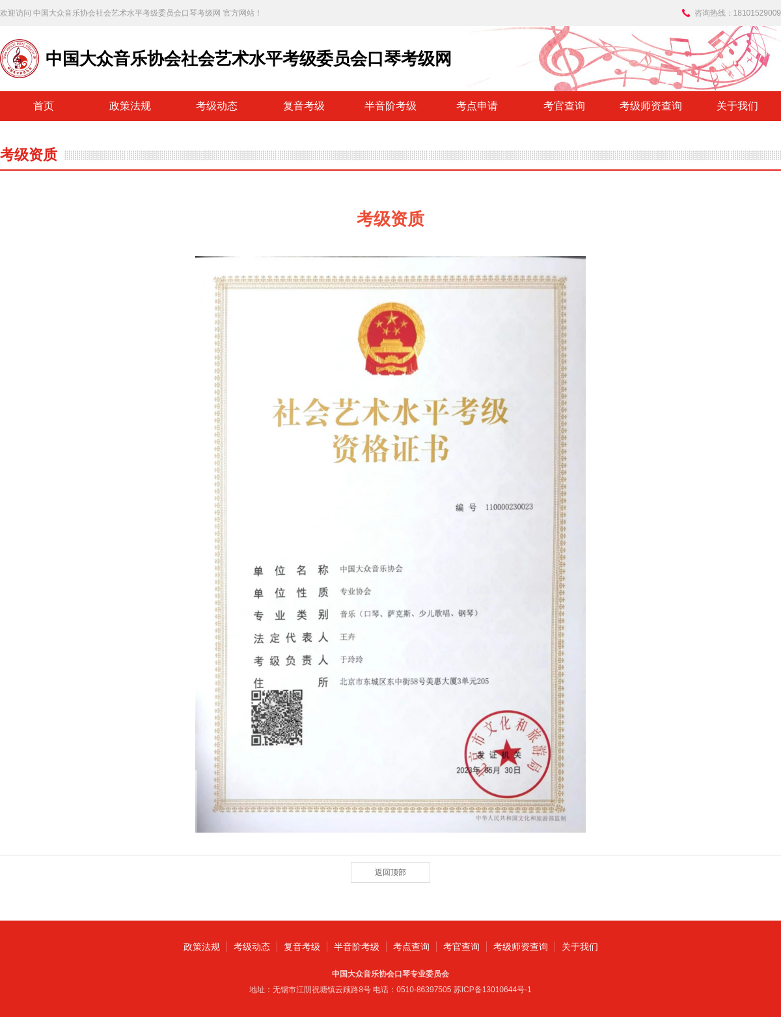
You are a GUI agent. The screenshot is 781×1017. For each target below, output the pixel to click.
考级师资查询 (651, 105)
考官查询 (564, 105)
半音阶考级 (390, 105)
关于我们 (737, 105)
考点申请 (477, 105)
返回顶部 (390, 872)
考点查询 (411, 946)
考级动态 (217, 105)
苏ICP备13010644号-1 (493, 989)
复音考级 (304, 105)
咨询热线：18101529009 (737, 13)
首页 (43, 105)
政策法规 (130, 105)
